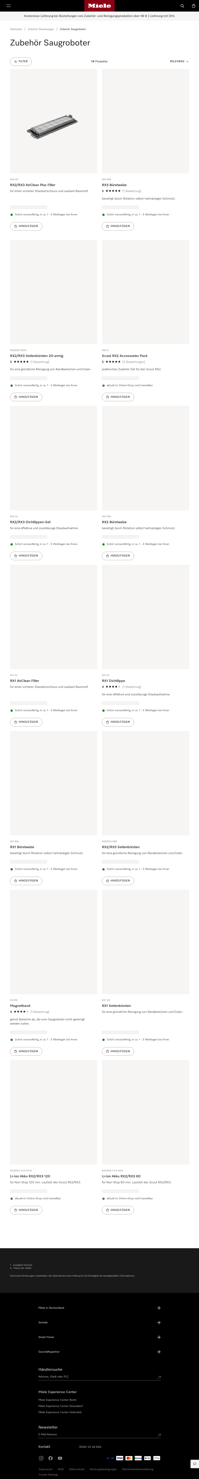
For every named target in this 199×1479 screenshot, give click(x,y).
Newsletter (48, 1427)
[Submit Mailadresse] (159, 1435)
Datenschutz (76, 1469)
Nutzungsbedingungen (103, 1469)
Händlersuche (50, 1370)
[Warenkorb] (193, 5)
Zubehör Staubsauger (41, 29)
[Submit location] (159, 1377)
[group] (53, 150)
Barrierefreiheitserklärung (137, 1469)
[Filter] (21, 61)
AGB (61, 1469)
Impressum (46, 1469)
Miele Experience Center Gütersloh (60, 1412)
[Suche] (182, 5)
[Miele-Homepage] (99, 6)
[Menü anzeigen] (8, 5)
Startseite (16, 29)
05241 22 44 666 (90, 1447)
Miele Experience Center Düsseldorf (60, 1406)
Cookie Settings (48, 1474)
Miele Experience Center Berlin (57, 1400)
